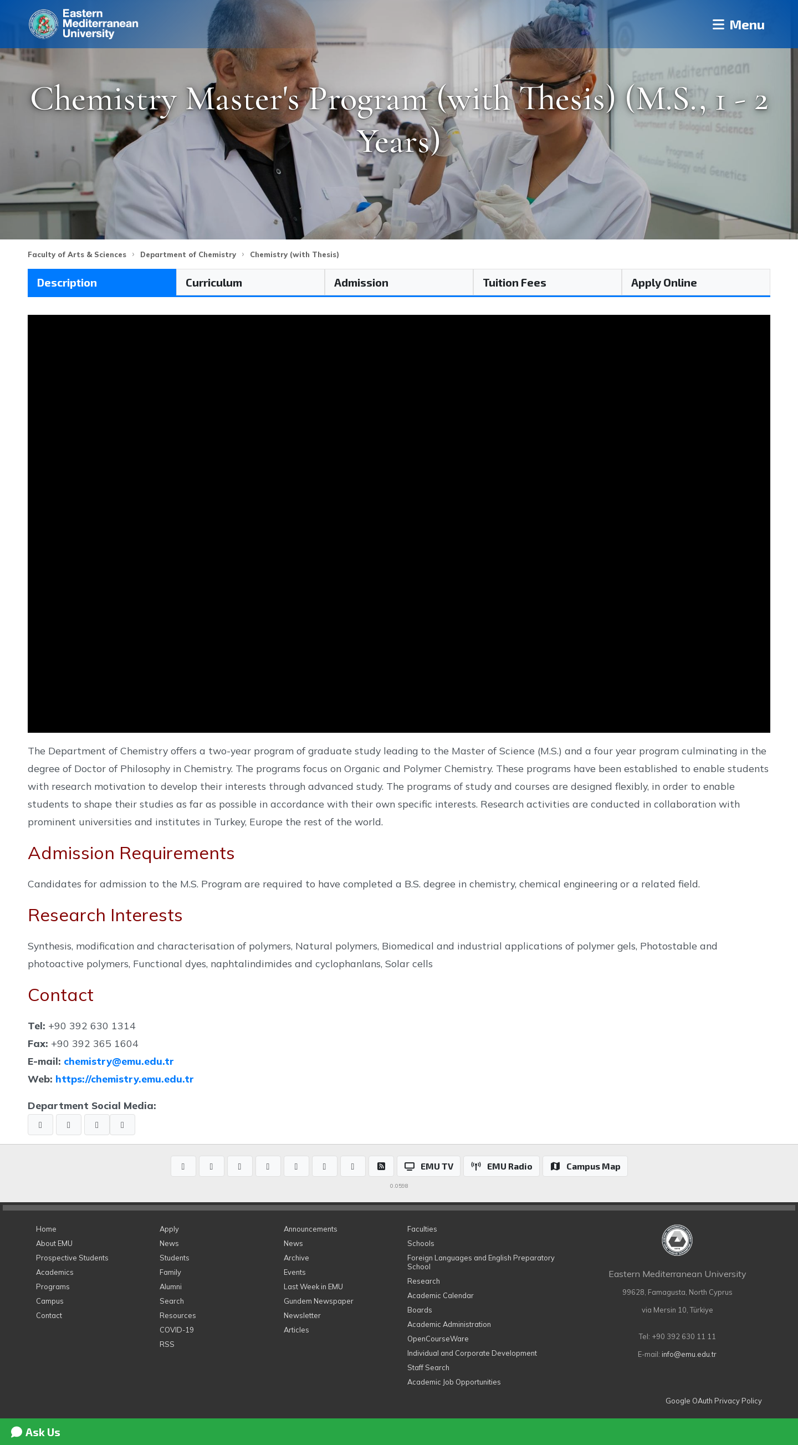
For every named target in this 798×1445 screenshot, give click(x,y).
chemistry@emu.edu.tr (119, 1061)
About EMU (54, 1243)
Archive (296, 1257)
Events (295, 1272)
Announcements (310, 1228)
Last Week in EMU (313, 1286)
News (169, 1243)
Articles (296, 1329)
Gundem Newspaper (319, 1300)
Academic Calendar (440, 1295)
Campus (50, 1300)
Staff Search (428, 1367)
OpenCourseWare (438, 1338)
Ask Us (34, 1431)
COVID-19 (177, 1329)
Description (67, 282)
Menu (737, 24)
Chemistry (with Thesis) (294, 254)
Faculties (422, 1228)
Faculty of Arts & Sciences (77, 254)
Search (172, 1300)
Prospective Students (72, 1257)
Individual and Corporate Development (472, 1353)
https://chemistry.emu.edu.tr (124, 1079)
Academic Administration (449, 1324)
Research (423, 1280)
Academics (55, 1272)
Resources (178, 1315)
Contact (49, 1315)
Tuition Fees (514, 282)
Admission (361, 282)
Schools (420, 1243)
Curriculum (214, 282)
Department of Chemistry (188, 254)
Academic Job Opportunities (454, 1381)
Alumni (171, 1286)
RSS (167, 1344)
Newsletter (302, 1315)
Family (170, 1272)
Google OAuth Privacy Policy (714, 1400)
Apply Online (664, 282)
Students (175, 1257)
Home (46, 1228)
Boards (419, 1309)
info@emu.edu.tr (689, 1354)
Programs (53, 1286)
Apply (169, 1228)
